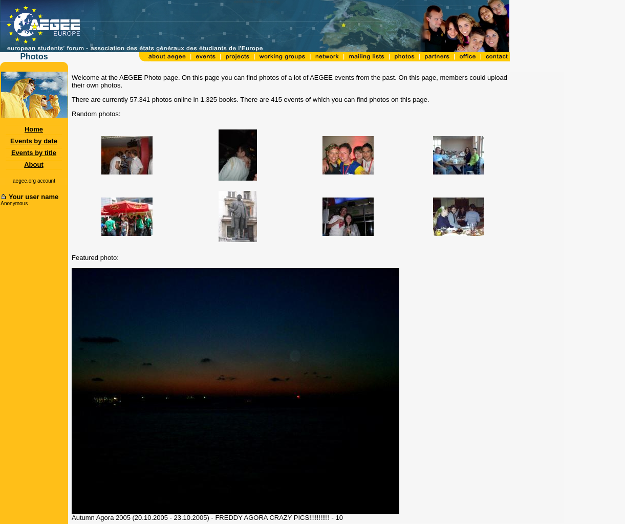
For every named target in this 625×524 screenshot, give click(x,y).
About (34, 164)
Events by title (33, 153)
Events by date (33, 141)
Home (34, 129)
